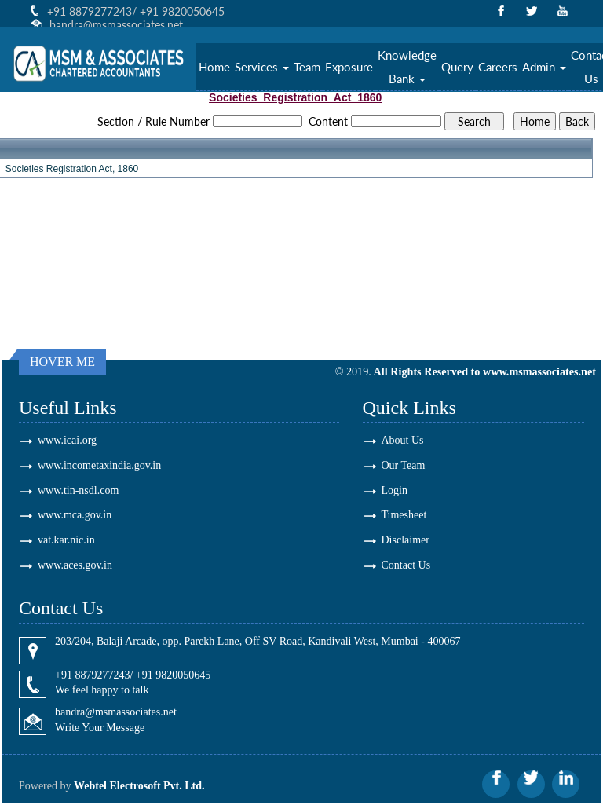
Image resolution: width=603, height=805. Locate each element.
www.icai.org (67, 440)
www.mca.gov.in (74, 515)
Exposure (349, 67)
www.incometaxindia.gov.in (99, 465)
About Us (403, 440)
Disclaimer (405, 541)
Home (214, 67)
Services (262, 67)
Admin (544, 67)
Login (394, 490)
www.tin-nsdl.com (78, 490)
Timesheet (404, 515)
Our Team (404, 465)
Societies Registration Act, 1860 (71, 168)
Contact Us (406, 566)
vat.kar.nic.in (66, 541)
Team (307, 67)
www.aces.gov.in (75, 566)
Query (457, 67)
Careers (497, 67)
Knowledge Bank (407, 67)
